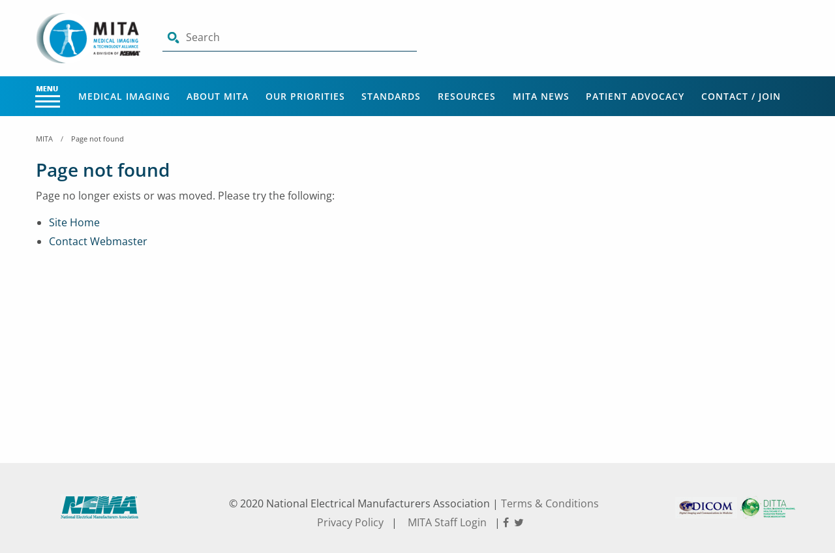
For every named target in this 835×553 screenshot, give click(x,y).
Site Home (74, 222)
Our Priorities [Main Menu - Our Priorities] (305, 96)
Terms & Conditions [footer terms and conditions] (550, 503)
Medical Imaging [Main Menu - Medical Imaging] (124, 96)
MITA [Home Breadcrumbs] (44, 138)
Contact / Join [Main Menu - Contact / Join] (741, 96)
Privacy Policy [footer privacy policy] (350, 522)
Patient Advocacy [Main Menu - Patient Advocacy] (635, 96)
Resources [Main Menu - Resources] (467, 96)
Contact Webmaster (98, 241)
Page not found (97, 138)
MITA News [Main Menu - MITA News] (541, 96)
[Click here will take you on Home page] (89, 37)
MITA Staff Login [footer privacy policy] (447, 522)
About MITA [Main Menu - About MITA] (218, 96)
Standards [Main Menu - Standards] (391, 96)
